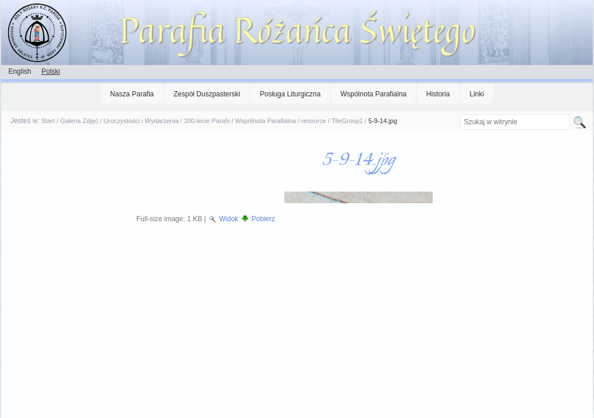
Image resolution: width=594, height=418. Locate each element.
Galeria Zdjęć (79, 120)
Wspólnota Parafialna (374, 94)
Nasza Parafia (132, 94)
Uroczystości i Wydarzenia (141, 120)
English (19, 71)
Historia (438, 94)
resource (313, 120)
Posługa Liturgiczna (290, 94)
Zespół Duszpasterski (206, 94)
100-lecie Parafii (207, 120)
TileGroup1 (347, 120)
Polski (50, 71)
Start (48, 120)
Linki (476, 94)
